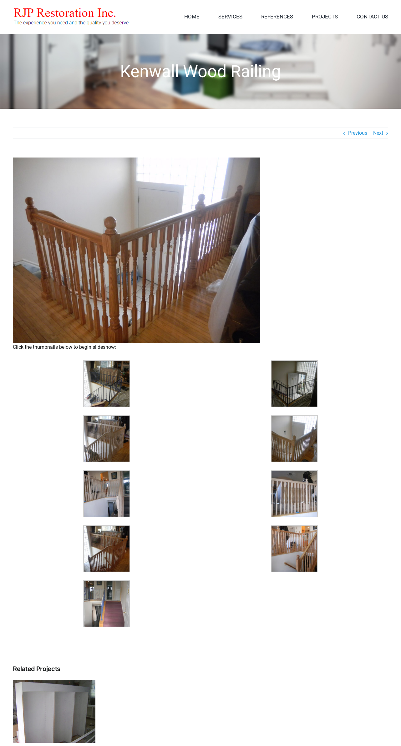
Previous (357, 133)
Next (378, 133)
